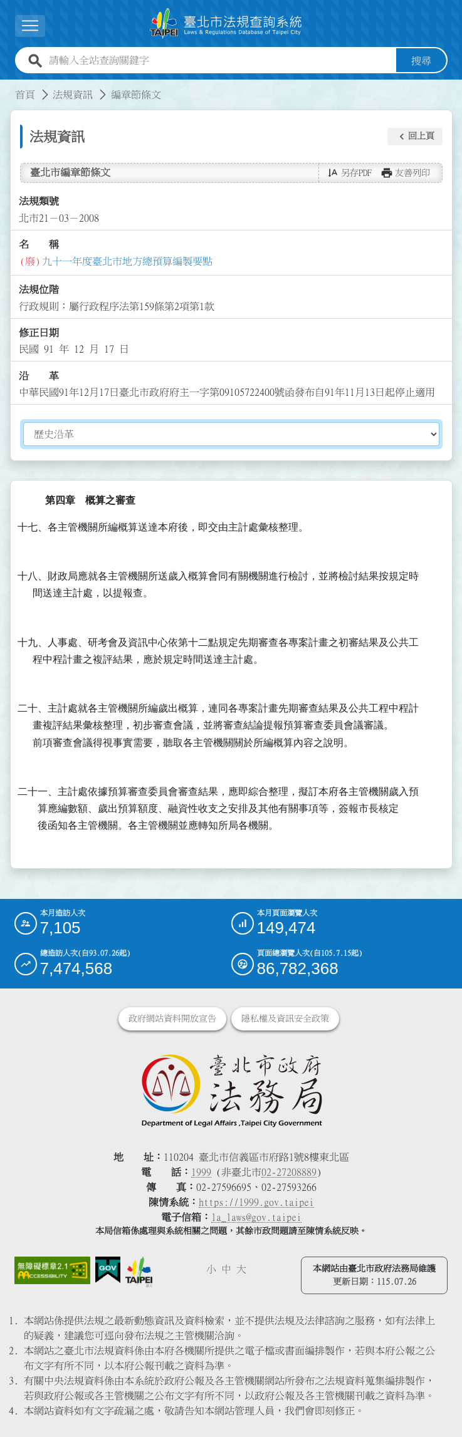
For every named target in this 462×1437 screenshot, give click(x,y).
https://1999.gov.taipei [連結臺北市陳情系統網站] (256, 1202)
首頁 (25, 94)
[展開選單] (30, 26)
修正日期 (39, 333)
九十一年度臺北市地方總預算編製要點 (127, 261)
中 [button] (226, 1269)
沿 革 (39, 375)
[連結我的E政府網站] (107, 1270)
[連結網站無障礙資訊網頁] (52, 1270)
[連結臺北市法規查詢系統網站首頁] (226, 23)
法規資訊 (73, 94)
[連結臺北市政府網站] (138, 1272)
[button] (415, 136)
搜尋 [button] (421, 60)
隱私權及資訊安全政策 (285, 1018)
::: (7, 86)
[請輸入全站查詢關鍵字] (220, 60)
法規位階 (39, 289)
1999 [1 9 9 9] (201, 1172)
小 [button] (211, 1269)
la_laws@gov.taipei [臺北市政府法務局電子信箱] (256, 1217)
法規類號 (39, 201)
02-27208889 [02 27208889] (289, 1172)
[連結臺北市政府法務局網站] (231, 1090)
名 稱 (39, 244)
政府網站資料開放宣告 (172, 1018)
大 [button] (241, 1269)
